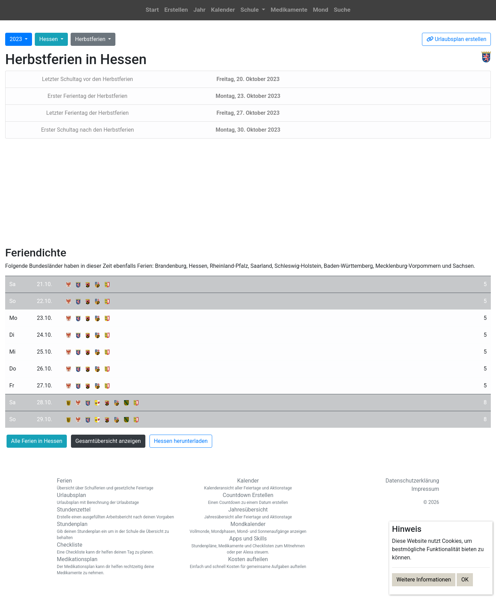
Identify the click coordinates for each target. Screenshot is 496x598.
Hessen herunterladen (181, 441)
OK (464, 579)
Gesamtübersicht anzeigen (108, 441)
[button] (253, 10)
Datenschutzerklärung (412, 480)
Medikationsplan (117, 566)
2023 (16, 39)
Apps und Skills (248, 545)
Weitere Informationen (423, 579)
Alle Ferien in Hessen (36, 441)
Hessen (49, 39)
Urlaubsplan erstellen (456, 39)
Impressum (426, 489)
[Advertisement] (248, 192)
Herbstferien (91, 39)
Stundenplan (117, 531)
